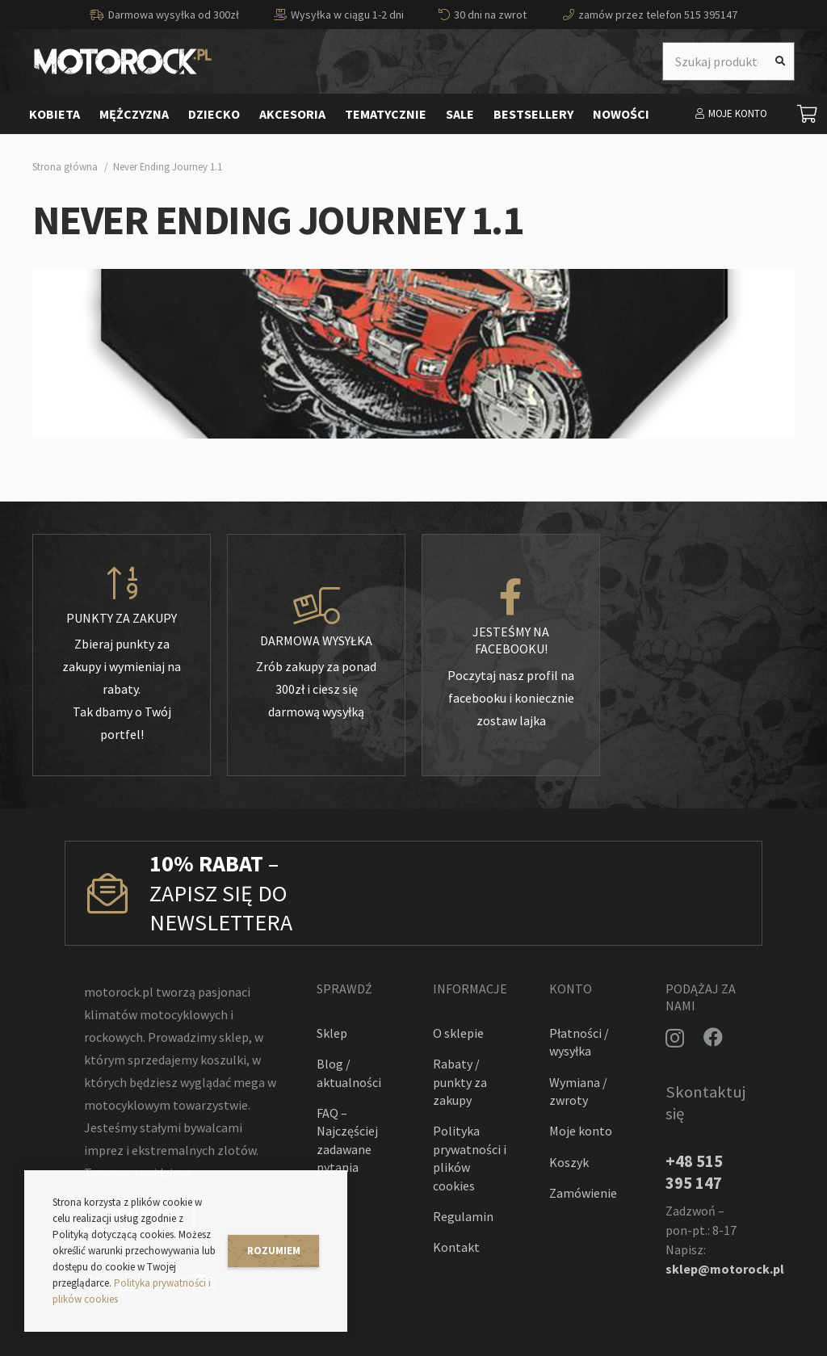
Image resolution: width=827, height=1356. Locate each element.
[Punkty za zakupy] (121, 584)
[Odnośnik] (123, 61)
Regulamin (463, 1216)
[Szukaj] (780, 61)
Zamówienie (583, 1193)
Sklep (332, 1033)
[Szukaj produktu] (728, 61)
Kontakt (456, 1247)
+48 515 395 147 (694, 1172)
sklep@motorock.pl (724, 1269)
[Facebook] (713, 1037)
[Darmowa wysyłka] (316, 606)
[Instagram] (674, 1037)
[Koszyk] (807, 114)
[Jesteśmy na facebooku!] (511, 597)
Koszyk (569, 1162)
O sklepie (458, 1033)
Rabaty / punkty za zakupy (460, 1082)
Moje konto (580, 1131)
